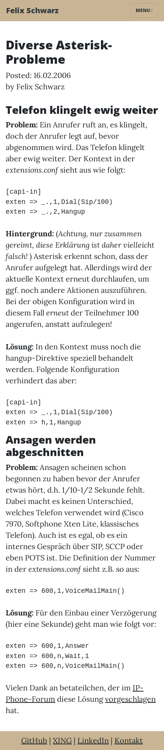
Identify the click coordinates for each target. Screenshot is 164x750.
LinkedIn (93, 740)
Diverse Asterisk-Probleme (59, 52)
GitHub (34, 740)
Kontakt (128, 740)
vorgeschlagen (130, 699)
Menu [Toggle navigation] (144, 10)
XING (62, 740)
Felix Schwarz (32, 10)
